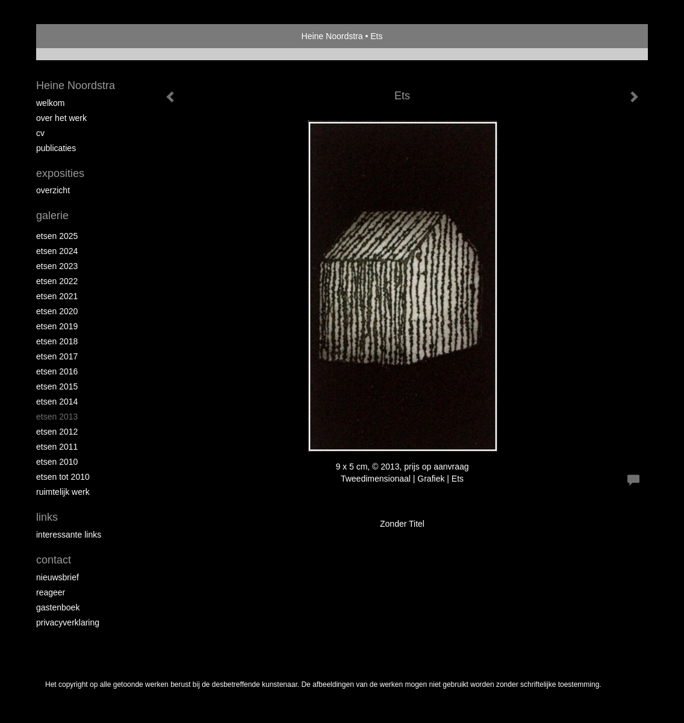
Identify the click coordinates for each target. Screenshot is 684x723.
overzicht (53, 190)
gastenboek (57, 607)
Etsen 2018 (57, 341)
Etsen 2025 (57, 236)
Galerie (52, 215)
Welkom (50, 103)
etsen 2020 (57, 311)
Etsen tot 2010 (63, 477)
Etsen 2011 (57, 446)
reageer (50, 592)
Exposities (60, 173)
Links (47, 517)
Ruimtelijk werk (63, 492)
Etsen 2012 (57, 431)
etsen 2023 (57, 266)
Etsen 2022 (57, 281)
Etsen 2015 (57, 386)
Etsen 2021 (57, 296)
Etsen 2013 (57, 416)
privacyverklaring (67, 622)
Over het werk (61, 118)
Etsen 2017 (57, 356)
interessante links (68, 534)
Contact (53, 560)
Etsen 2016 (57, 371)
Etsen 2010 (57, 462)
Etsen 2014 (57, 401)
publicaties (56, 148)
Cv (40, 133)
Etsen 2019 (57, 326)
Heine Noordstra (332, 36)
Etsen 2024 (57, 251)
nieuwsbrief (57, 577)
